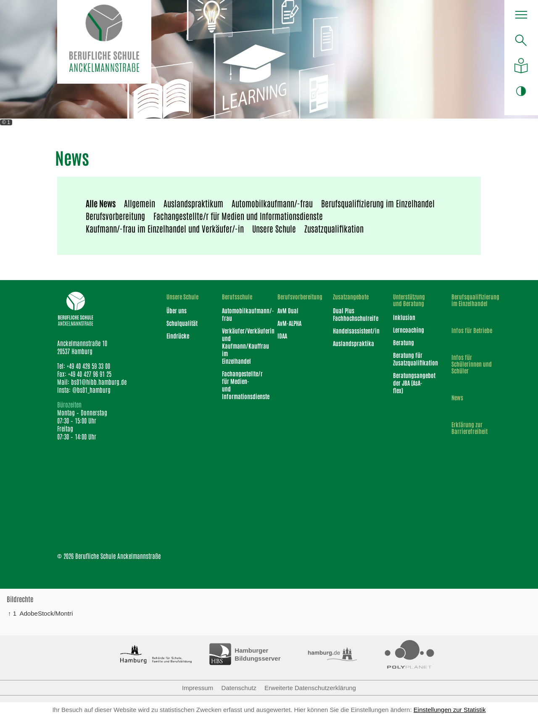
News (457, 397)
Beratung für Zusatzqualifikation (411, 358)
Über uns (176, 310)
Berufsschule (237, 296)
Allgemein (139, 203)
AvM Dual (287, 310)
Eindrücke (177, 335)
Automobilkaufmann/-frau (272, 203)
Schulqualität (182, 323)
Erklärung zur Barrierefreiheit (469, 427)
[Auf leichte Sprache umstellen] (520, 65)
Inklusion (404, 317)
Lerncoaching (408, 329)
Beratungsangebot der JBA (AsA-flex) (411, 382)
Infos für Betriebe (471, 330)
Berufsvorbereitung (115, 215)
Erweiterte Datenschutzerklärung (310, 687)
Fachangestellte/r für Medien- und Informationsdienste (239, 385)
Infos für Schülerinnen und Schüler (471, 364)
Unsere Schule (274, 228)
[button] (521, 17)
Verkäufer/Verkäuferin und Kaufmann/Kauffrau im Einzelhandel (239, 346)
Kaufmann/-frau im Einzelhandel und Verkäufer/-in (165, 228)
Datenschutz (239, 687)
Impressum (197, 687)
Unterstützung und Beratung (409, 300)
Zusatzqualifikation (334, 228)
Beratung (403, 342)
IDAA (282, 335)
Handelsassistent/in (352, 330)
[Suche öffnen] (520, 40)
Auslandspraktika (352, 343)
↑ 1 (12, 613)
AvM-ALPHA (289, 323)
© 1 (6, 122)
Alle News (101, 203)
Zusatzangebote (351, 296)
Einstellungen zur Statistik (450, 709)
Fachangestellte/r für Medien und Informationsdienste (238, 215)
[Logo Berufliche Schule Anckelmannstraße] (104, 42)
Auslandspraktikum (193, 203)
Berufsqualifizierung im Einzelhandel (378, 203)
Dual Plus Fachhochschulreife (352, 314)
